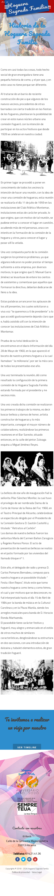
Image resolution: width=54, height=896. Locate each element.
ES (3, 2)
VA (7, 2)
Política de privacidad (21, 872)
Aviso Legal (37, 872)
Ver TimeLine (27, 747)
